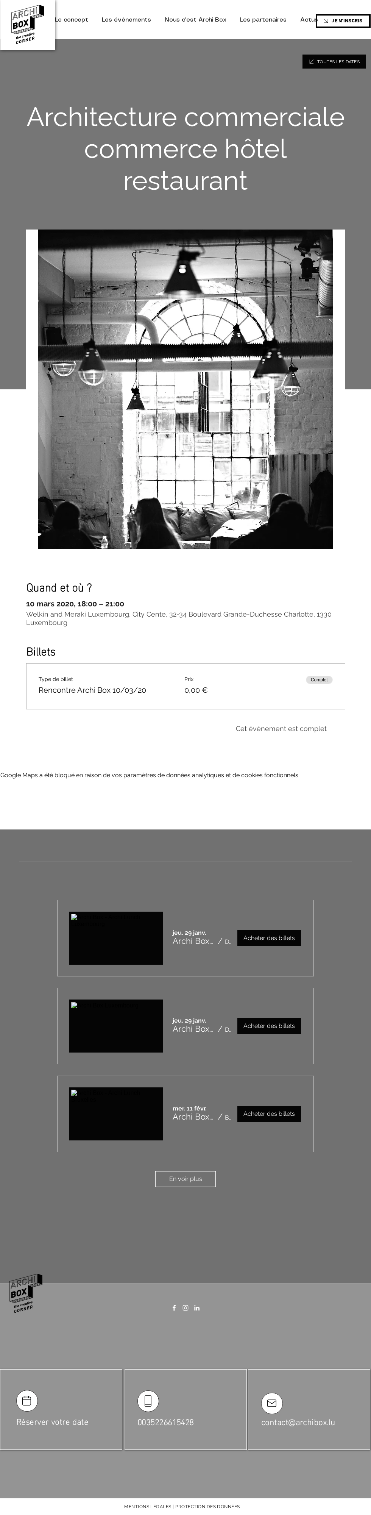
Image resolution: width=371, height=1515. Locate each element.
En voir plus (185, 1178)
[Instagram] (185, 1308)
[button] (194, 941)
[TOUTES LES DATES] (334, 62)
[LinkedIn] (197, 1308)
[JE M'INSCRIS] (343, 21)
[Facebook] (174, 1308)
